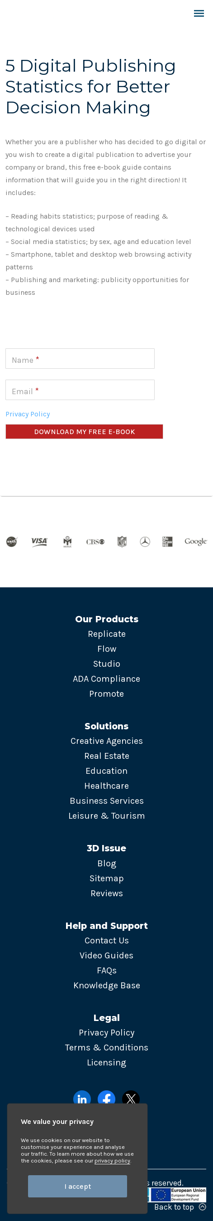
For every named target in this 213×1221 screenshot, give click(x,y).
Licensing (106, 1062)
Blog (106, 863)
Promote (106, 694)
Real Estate (106, 756)
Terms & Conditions (106, 1047)
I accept (77, 1186)
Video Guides (106, 955)
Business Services (107, 801)
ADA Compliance (106, 679)
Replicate (107, 634)
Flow (106, 649)
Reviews (106, 893)
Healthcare (106, 786)
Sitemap (107, 878)
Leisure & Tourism (106, 816)
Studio (106, 664)
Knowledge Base (106, 985)
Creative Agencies (107, 741)
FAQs (107, 970)
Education (106, 771)
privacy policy (112, 1160)
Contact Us (107, 940)
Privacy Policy (27, 414)
